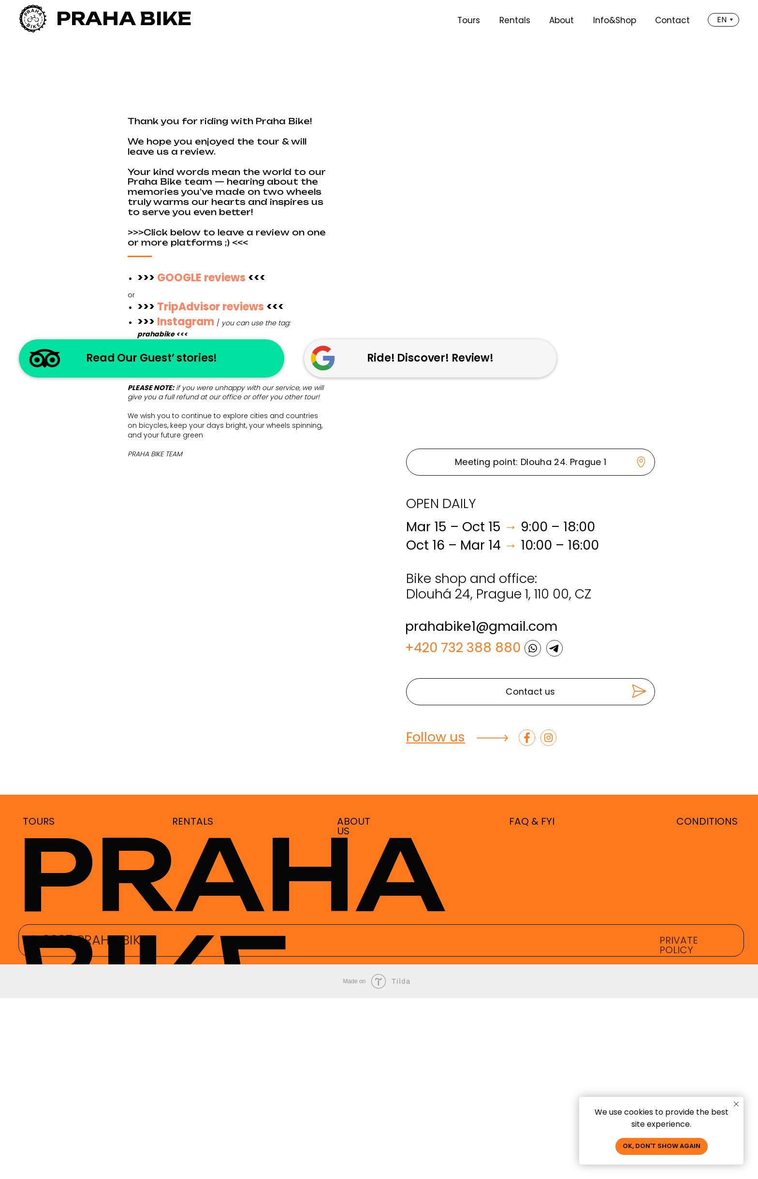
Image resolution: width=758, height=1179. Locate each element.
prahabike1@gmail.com (481, 807)
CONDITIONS (707, 1002)
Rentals (514, 20)
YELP (169, 345)
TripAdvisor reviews (210, 306)
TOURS (39, 1002)
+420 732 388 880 (463, 828)
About (561, 20)
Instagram (185, 321)
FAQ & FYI (531, 1002)
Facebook (183, 360)
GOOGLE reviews (201, 277)
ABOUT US (353, 1007)
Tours (468, 20)
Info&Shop (614, 20)
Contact (672, 20)
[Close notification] (736, 1104)
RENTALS (192, 1002)
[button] (530, 872)
